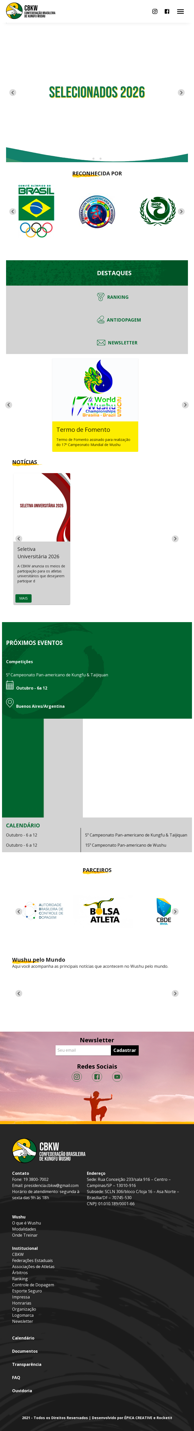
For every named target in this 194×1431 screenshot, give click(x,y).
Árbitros (20, 1272)
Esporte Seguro (27, 1291)
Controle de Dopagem (33, 1285)
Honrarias (21, 1303)
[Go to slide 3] (101, 159)
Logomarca (23, 1315)
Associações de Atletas (33, 1266)
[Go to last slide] (12, 211)
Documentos (25, 1351)
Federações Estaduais (32, 1260)
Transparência (26, 1364)
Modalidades (24, 1229)
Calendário (23, 1338)
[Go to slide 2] (97, 159)
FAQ (16, 1377)
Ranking (20, 1278)
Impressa (21, 1297)
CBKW (18, 1254)
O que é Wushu (26, 1223)
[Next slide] (181, 92)
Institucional (25, 1248)
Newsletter (22, 1321)
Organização (24, 1309)
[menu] (155, 11)
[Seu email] (84, 1050)
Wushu (19, 1217)
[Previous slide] (12, 92)
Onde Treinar (25, 1235)
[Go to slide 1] (93, 158)
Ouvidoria (22, 1390)
